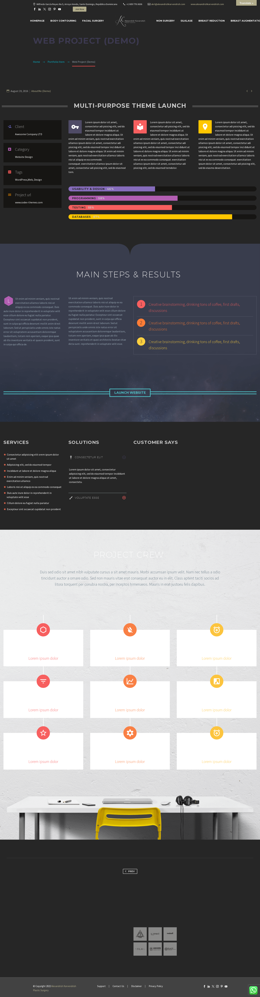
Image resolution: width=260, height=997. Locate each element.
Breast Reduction (211, 20)
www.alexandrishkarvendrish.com (207, 4)
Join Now (79, 9)
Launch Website (130, 393)
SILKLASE (187, 20)
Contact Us (118, 986)
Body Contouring (63, 20)
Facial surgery (93, 20)
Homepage (37, 20)
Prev (129, 871)
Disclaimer (136, 986)
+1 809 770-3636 (134, 4)
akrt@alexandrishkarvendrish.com (168, 4)
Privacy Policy (156, 986)
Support (101, 986)
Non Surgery (165, 20)
